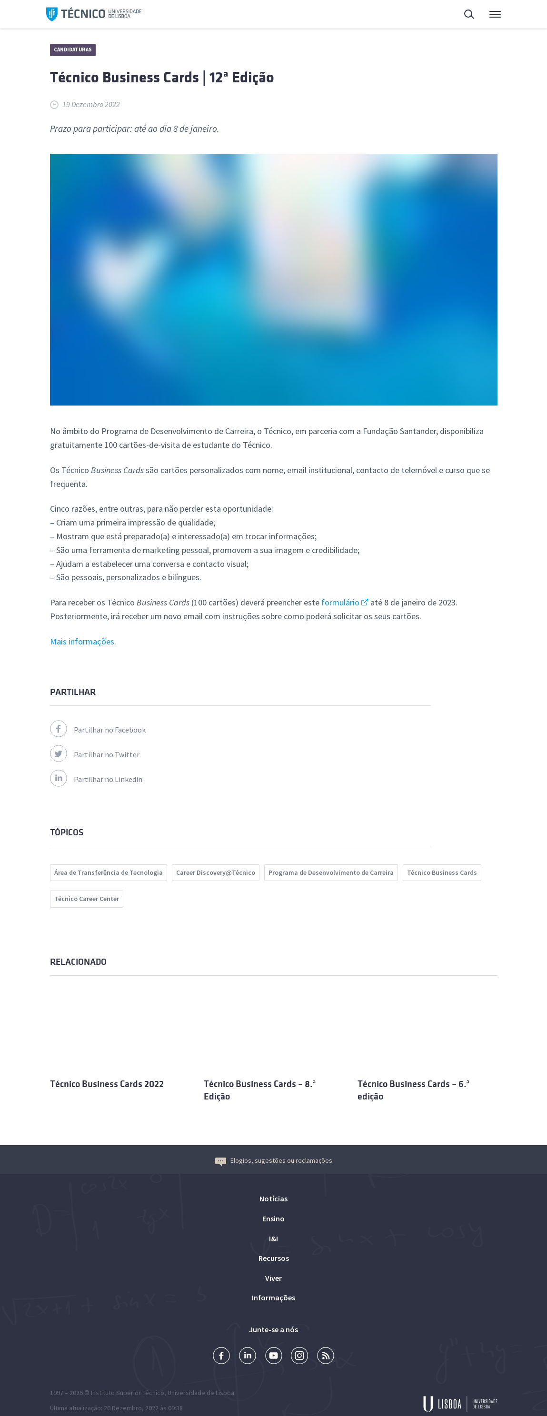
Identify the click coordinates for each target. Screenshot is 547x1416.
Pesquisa (470, 15)
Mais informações (82, 641)
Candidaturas (73, 49)
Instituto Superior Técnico (127, 1380)
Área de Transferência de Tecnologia (108, 872)
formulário (340, 602)
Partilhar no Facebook (98, 729)
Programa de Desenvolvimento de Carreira (331, 872)
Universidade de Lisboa (201, 1380)
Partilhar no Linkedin (96, 779)
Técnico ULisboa (93, 14)
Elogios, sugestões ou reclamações (273, 1147)
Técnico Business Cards (442, 872)
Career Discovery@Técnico (215, 872)
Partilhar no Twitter (94, 754)
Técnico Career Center (86, 898)
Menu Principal (495, 16)
